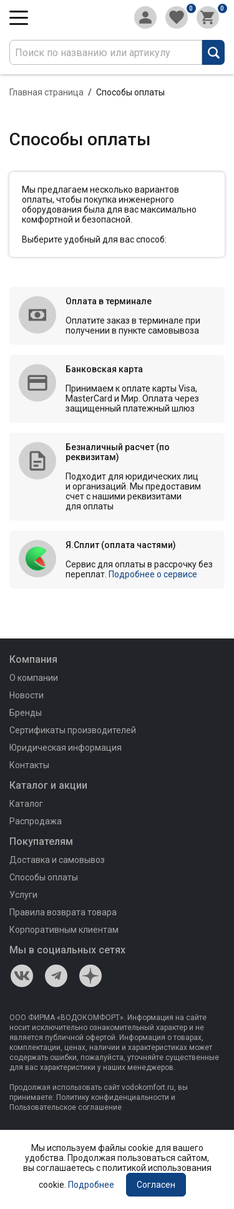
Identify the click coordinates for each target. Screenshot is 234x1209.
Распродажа (35, 821)
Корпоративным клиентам (64, 930)
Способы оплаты (43, 877)
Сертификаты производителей (72, 730)
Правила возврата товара (63, 912)
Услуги (23, 895)
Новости (26, 695)
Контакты (29, 765)
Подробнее (91, 1185)
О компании (33, 678)
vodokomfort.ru (148, 1087)
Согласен (156, 1185)
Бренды (25, 713)
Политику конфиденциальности (112, 1097)
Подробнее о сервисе (153, 574)
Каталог (26, 804)
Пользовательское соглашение (65, 1107)
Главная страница (46, 92)
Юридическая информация (65, 748)
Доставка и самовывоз (57, 860)
